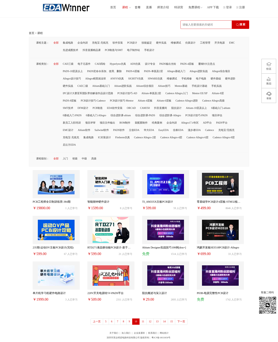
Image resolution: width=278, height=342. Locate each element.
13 (157, 321)
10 (136, 321)
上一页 (97, 321)
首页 (31, 33)
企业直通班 (139, 333)
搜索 (240, 25)
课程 (40, 33)
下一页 (181, 321)
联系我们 (152, 333)
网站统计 (164, 333)
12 (150, 321)
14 (164, 321)
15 (171, 321)
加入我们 (126, 333)
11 (143, 321)
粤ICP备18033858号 (160, 337)
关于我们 (113, 333)
